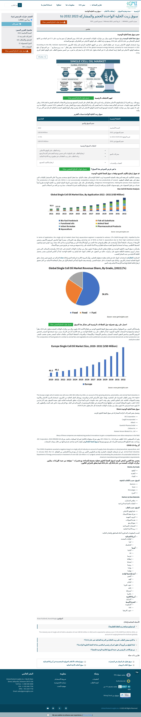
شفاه (62, 258)
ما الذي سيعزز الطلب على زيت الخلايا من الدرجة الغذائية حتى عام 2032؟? (111, 640)
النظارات (130, 258)
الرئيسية (136, 11)
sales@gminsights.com (25, 691)
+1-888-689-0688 (27, 684)
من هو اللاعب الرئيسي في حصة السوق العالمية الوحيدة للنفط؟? (114, 649)
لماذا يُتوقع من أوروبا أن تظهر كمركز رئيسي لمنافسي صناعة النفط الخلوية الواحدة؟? (108, 645)
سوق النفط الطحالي (92, 442)
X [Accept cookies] (48, 715)
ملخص (88, 29)
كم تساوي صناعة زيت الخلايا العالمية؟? (123, 626)
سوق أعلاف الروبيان (125, 665)
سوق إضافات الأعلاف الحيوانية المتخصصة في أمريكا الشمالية (63, 662)
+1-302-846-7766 (27, 686)
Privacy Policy (87, 715)
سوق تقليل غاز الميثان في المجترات (120, 662)
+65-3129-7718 (28, 689)
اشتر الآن (16, 24)
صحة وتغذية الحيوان (124, 11)
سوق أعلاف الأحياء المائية (75, 665)
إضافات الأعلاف (109, 11)
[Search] (20, 5)
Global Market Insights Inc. (110, 708)
